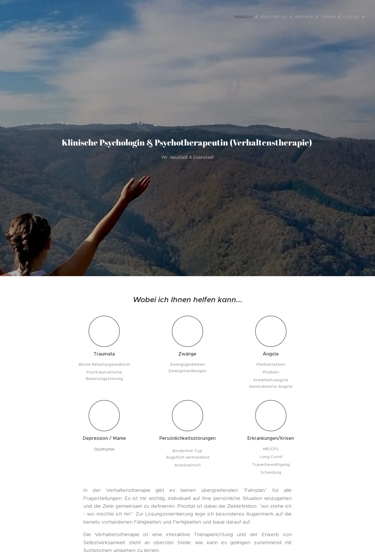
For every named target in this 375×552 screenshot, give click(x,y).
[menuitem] (244, 16)
